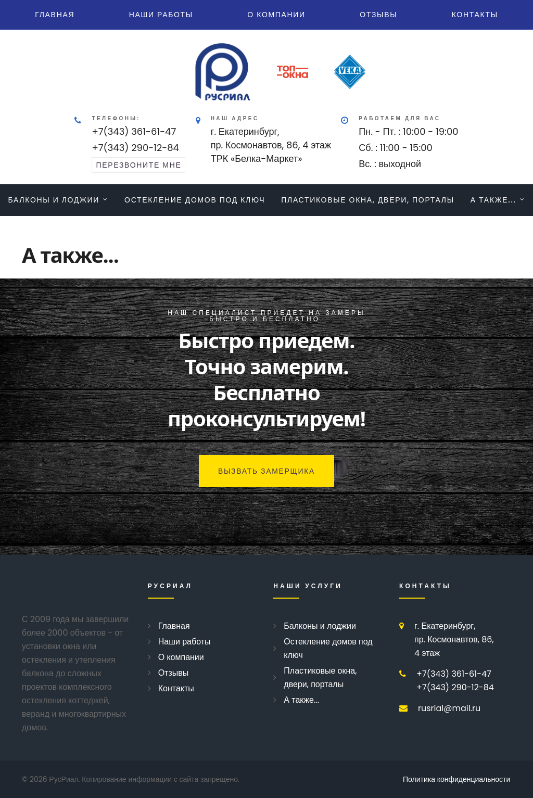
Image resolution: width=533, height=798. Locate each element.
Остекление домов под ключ (194, 200)
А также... (493, 200)
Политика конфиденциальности (456, 779)
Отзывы (378, 14)
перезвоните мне (138, 165)
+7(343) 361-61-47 (134, 131)
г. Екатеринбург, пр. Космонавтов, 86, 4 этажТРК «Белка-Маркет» (271, 145)
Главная (54, 14)
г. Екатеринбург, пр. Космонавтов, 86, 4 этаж (454, 639)
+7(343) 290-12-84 (135, 147)
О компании (276, 14)
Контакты (475, 14)
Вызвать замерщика (266, 471)
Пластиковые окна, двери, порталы (367, 200)
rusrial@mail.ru (449, 708)
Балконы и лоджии (53, 200)
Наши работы (161, 14)
